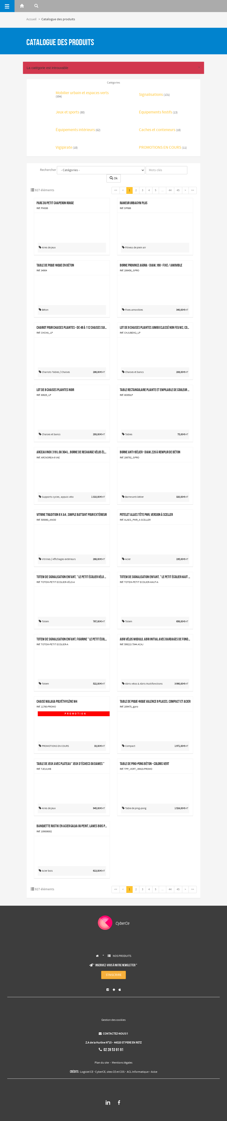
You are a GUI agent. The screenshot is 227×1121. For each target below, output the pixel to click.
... (162, 190)
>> (192, 190)
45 (178, 190)
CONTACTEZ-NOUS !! (113, 1034)
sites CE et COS (115, 1072)
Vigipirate (67, 148)
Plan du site (102, 1063)
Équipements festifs (158, 112)
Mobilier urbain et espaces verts (82, 94)
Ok (114, 178)
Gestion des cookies (113, 1020)
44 (170, 190)
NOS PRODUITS (122, 956)
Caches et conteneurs (160, 130)
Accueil (31, 19)
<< (115, 190)
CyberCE (100, 1072)
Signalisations (154, 95)
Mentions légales (122, 1063)
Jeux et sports (70, 112)
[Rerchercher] (36, 6)
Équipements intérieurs (78, 130)
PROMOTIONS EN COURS (163, 148)
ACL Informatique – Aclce (142, 1072)
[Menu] (7, 6)
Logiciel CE (86, 1072)
